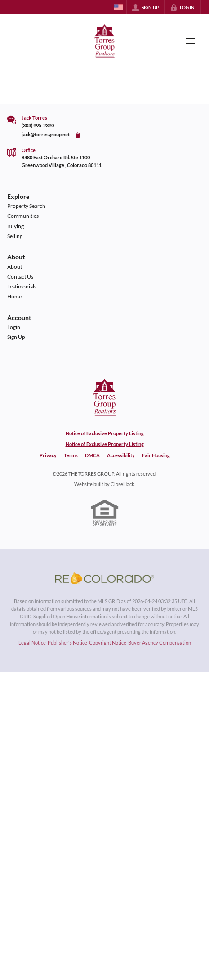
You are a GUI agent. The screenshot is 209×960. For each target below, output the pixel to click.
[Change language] (118, 7)
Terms (71, 455)
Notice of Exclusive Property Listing (105, 433)
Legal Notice (32, 642)
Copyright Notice (107, 642)
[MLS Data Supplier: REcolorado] (105, 578)
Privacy (48, 455)
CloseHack (122, 484)
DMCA (92, 455)
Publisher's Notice (67, 642)
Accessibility (121, 455)
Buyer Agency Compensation (159, 642)
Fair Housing (156, 455)
